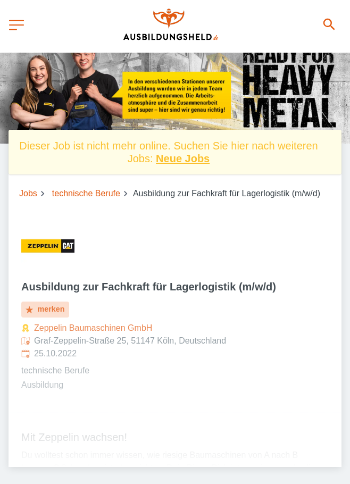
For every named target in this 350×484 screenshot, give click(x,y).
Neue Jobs (183, 158)
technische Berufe (86, 193)
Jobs (28, 193)
